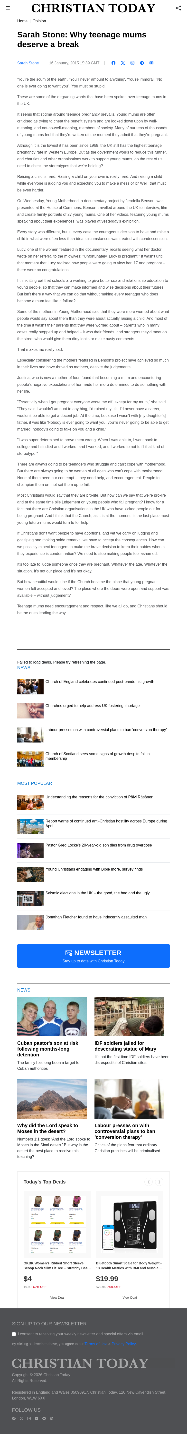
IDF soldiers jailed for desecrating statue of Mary (125, 1046)
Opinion (39, 21)
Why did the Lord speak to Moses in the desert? (47, 1128)
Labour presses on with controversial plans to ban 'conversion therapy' (124, 1131)
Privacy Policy (124, 1344)
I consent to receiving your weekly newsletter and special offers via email (80, 1334)
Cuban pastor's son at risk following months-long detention (47, 1048)
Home (22, 21)
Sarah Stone (28, 63)
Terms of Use (95, 1344)
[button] (8, 9)
